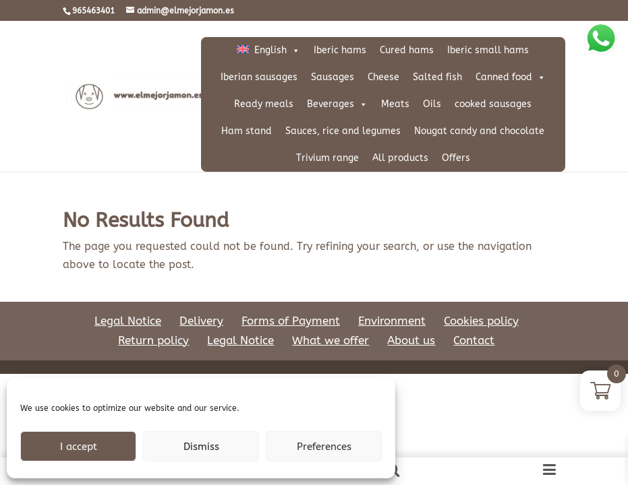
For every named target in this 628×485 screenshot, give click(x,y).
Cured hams (407, 50)
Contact (473, 313)
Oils (432, 104)
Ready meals (263, 104)
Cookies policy (481, 293)
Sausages (332, 77)
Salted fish (437, 77)
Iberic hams (340, 50)
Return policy (153, 313)
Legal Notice (127, 293)
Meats (395, 104)
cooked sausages (493, 104)
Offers (456, 158)
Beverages (337, 104)
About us (411, 313)
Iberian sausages (259, 77)
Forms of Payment (290, 293)
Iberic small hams (488, 50)
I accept (78, 447)
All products (400, 158)
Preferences (324, 447)
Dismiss (201, 447)
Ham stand (246, 131)
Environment (392, 293)
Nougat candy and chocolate (479, 131)
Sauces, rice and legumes (343, 131)
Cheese (383, 77)
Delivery (201, 293)
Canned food (511, 77)
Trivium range (327, 158)
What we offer (330, 313)
